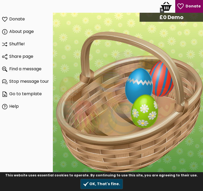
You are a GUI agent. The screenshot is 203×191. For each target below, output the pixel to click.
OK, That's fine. (101, 184)
